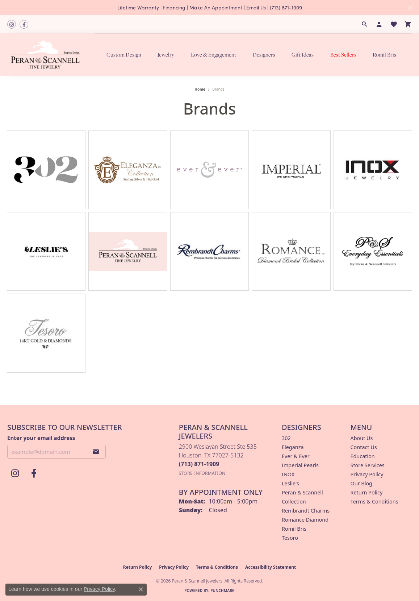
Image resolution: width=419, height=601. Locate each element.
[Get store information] (202, 473)
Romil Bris (384, 54)
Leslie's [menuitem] (290, 483)
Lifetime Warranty (138, 7)
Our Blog (361, 483)
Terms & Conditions (374, 501)
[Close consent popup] (141, 589)
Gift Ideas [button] (303, 54)
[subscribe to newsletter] (96, 451)
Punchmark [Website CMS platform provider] (222, 590)
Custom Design (123, 54)
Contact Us (364, 447)
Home (199, 89)
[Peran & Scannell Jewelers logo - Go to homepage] (51, 54)
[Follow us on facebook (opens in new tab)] (24, 24)
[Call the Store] (199, 464)
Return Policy (367, 492)
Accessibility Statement (270, 567)
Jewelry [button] (166, 54)
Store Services (368, 465)
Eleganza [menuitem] (292, 447)
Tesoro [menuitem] (290, 537)
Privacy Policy (367, 474)
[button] (364, 24)
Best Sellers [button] (343, 54)
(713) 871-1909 (286, 7)
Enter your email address (41, 438)
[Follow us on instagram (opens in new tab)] (11, 24)
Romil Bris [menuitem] (294, 528)
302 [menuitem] (286, 438)
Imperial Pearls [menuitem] (300, 465)
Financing (174, 7)
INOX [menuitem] (288, 474)
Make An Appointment (215, 7)
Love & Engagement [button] (213, 54)
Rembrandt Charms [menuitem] (306, 510)
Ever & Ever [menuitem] (296, 456)
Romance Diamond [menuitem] (305, 519)
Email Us (256, 7)
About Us (362, 438)
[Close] (410, 7)
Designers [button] (264, 54)
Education (363, 456)
